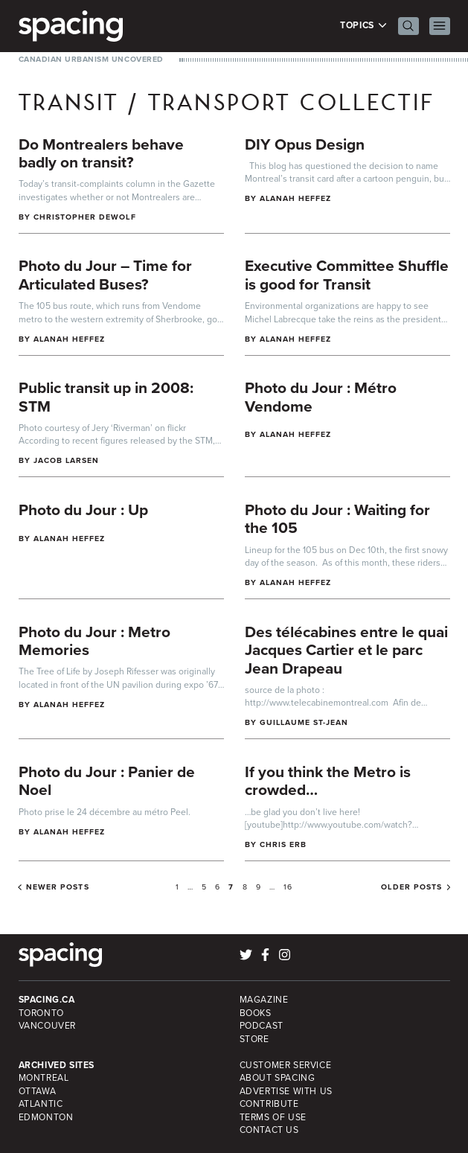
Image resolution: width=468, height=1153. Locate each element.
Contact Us (269, 1130)
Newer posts (57, 887)
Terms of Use (273, 1117)
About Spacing (277, 1078)
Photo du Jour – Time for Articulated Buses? (105, 275)
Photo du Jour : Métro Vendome (321, 397)
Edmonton (46, 1117)
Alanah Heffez (296, 198)
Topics (363, 25)
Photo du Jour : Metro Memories (94, 641)
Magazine (264, 999)
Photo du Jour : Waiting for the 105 (337, 519)
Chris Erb (283, 844)
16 (287, 886)
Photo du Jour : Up (83, 509)
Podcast (261, 1025)
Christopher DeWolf (84, 217)
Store (254, 1039)
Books (256, 1013)
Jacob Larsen (66, 460)
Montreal (44, 1078)
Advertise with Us (286, 1091)
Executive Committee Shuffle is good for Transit (347, 275)
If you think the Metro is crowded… (328, 781)
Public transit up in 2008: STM (106, 397)
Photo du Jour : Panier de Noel (107, 781)
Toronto (41, 1013)
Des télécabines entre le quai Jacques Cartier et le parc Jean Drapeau (346, 650)
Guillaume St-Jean (304, 722)
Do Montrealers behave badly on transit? (101, 153)
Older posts (411, 887)
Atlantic (41, 1104)
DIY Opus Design (305, 144)
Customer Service (286, 1065)
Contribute (269, 1104)
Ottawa (38, 1091)
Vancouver (48, 1025)
